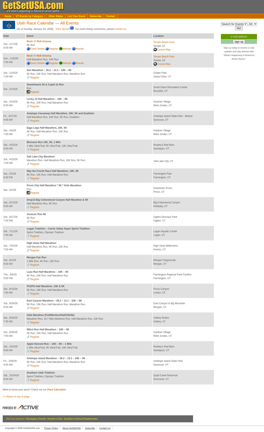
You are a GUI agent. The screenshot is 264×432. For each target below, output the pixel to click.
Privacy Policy (51, 428)
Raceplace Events (36, 418)
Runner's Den (54, 418)
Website (66, 48)
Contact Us (104, 428)
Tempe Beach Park (163, 42)
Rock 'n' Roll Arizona (39, 41)
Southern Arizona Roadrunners (81, 418)
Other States (55, 16)
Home (8, 16)
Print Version (63, 29)
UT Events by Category (29, 16)
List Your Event (76, 16)
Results (79, 48)
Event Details (37, 48)
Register (53, 48)
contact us (120, 29)
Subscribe (96, 16)
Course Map (163, 49)
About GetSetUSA (71, 428)
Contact (110, 16)
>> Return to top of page (16, 396)
